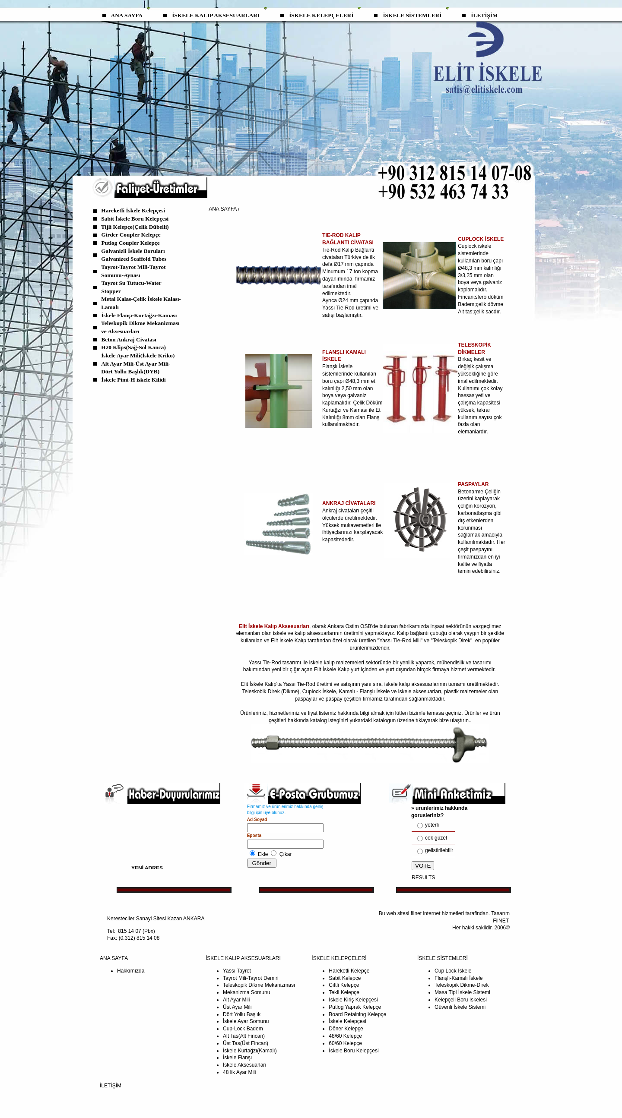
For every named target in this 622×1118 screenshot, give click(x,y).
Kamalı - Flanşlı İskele (365, 691)
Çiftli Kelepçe (344, 985)
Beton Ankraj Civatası (128, 339)
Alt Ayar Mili (236, 1000)
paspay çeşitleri (344, 699)
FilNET (500, 921)
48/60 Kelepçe (345, 1036)
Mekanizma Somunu (246, 992)
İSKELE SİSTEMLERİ (412, 15)
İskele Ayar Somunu (246, 1021)
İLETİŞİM (484, 15)
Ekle (263, 854)
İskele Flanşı (237, 1058)
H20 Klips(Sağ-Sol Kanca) (133, 347)
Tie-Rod (307, 684)
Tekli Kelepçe (344, 992)
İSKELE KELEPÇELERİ (321, 15)
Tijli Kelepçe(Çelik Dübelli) (135, 227)
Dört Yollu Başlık (241, 1014)
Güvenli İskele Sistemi (460, 1007)
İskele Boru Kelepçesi (353, 1051)
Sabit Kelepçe (345, 978)
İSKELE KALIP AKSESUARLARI (216, 15)
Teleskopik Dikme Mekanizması (259, 985)
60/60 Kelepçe (345, 1043)
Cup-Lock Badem (243, 1029)
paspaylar (306, 699)
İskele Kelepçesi (347, 1021)
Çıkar (285, 854)
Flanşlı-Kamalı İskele (458, 978)
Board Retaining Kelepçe (357, 1014)
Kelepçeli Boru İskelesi (461, 1000)
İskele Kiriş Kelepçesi (353, 1000)
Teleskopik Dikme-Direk (462, 985)
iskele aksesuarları (419, 691)
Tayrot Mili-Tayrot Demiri (251, 978)
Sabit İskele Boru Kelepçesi (134, 218)
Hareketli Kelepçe (349, 971)
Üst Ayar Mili (237, 1007)
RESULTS (423, 878)
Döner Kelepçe (346, 1029)
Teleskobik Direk (261, 691)
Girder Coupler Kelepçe (130, 234)
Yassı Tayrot (237, 971)
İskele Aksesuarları (245, 1065)
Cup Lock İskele (453, 971)
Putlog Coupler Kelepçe (130, 243)
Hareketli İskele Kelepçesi (133, 210)
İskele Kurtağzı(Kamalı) (250, 1051)
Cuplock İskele (319, 691)
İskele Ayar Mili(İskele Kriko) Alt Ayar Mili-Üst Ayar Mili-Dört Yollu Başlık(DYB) (138, 363)
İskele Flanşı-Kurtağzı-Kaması (139, 315)
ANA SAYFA (127, 15)
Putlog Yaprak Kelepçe (355, 1007)
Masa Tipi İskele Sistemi (462, 992)
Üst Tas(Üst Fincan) (245, 1043)
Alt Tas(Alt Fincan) (244, 1036)
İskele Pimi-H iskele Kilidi (134, 379)
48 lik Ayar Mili (239, 1072)
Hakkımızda (130, 971)
